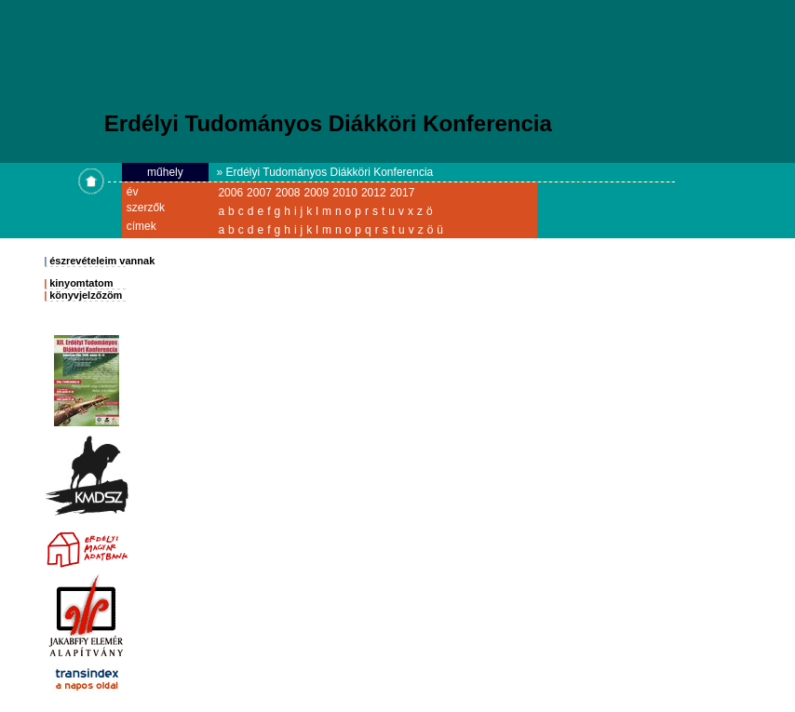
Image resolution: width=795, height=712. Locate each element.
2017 (402, 192)
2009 (317, 192)
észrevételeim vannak (102, 260)
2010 (344, 192)
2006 (230, 192)
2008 (288, 192)
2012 (373, 192)
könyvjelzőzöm (85, 295)
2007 (259, 192)
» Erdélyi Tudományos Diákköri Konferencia (324, 172)
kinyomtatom (81, 283)
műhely (165, 172)
